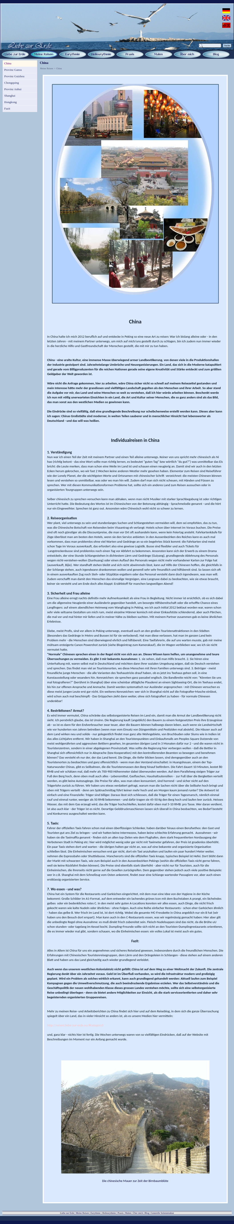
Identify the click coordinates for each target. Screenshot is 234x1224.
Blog (147, 1213)
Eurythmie (96, 1213)
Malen (128, 1213)
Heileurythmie (109, 1213)
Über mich (138, 1213)
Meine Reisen (46, 68)
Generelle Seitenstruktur (162, 1213)
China (59, 68)
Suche (227, 45)
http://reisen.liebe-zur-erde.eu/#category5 (75, 1025)
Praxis (120, 1213)
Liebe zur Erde (67, 1213)
